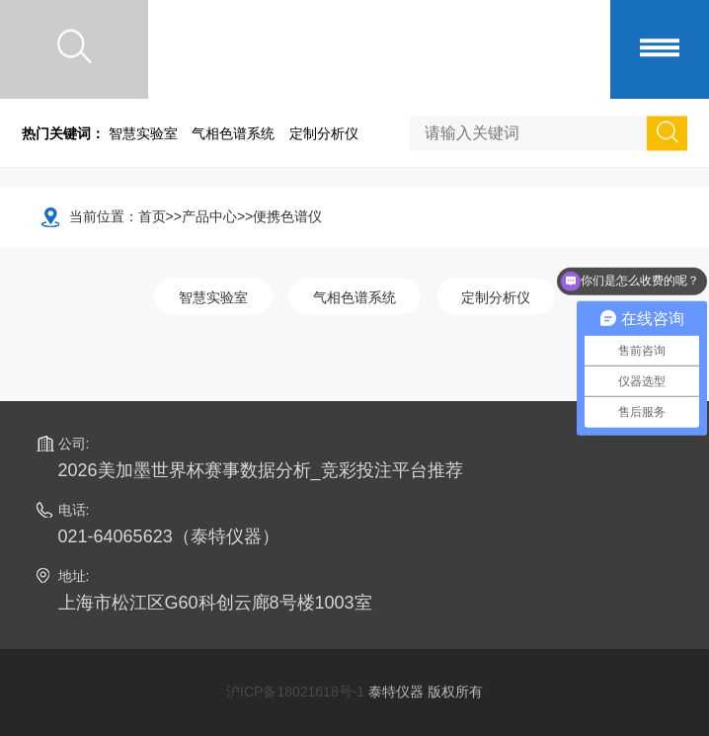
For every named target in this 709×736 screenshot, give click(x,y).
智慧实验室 (143, 133)
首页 (152, 216)
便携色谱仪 (287, 216)
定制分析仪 (323, 133)
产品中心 (209, 216)
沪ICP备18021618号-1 (295, 691)
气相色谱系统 (233, 133)
